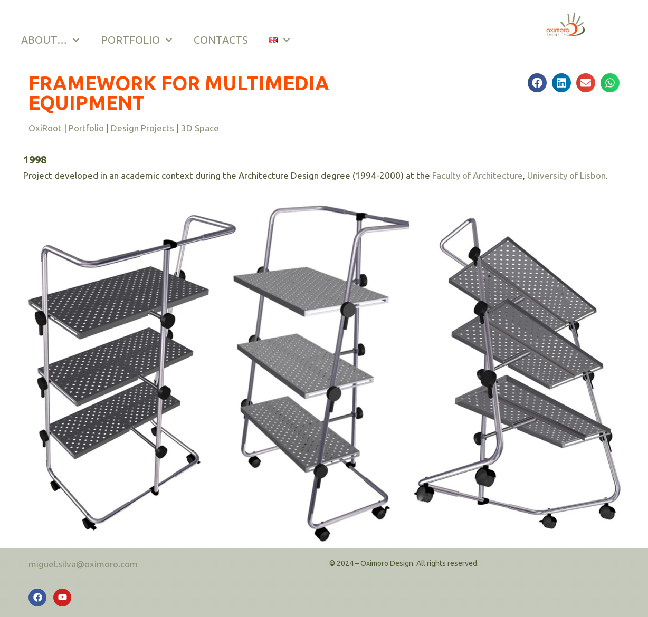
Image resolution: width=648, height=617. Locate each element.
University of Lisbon (566, 175)
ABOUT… (50, 40)
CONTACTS (221, 40)
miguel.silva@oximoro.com (83, 564)
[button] (537, 82)
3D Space (200, 128)
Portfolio (86, 128)
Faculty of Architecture (477, 175)
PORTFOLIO (137, 40)
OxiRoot (45, 128)
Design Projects (142, 128)
